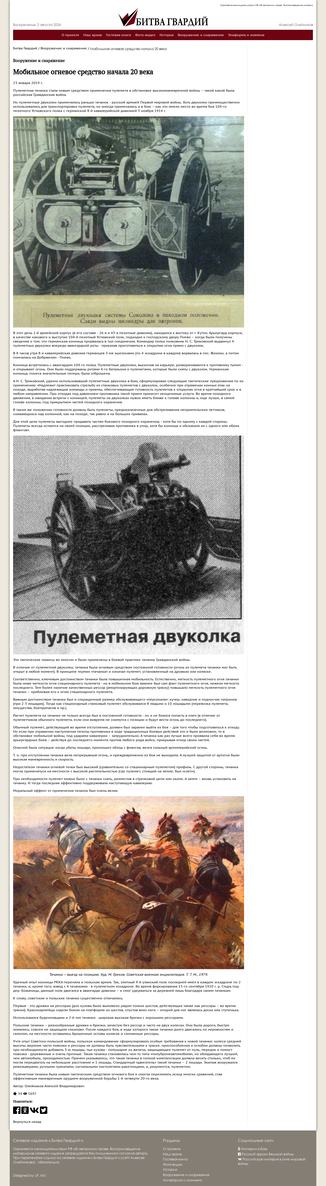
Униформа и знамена (246, 35)
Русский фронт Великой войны (266, 1154)
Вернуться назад (27, 1122)
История (167, 35)
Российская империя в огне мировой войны (272, 1161)
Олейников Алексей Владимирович (54, 1086)
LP (37, 1175)
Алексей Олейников (296, 24)
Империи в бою (253, 1149)
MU (43, 1175)
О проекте (70, 35)
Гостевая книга (118, 35)
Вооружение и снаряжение (201, 35)
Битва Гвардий (25, 48)
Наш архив (92, 35)
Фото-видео (145, 35)
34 (17, 1094)
